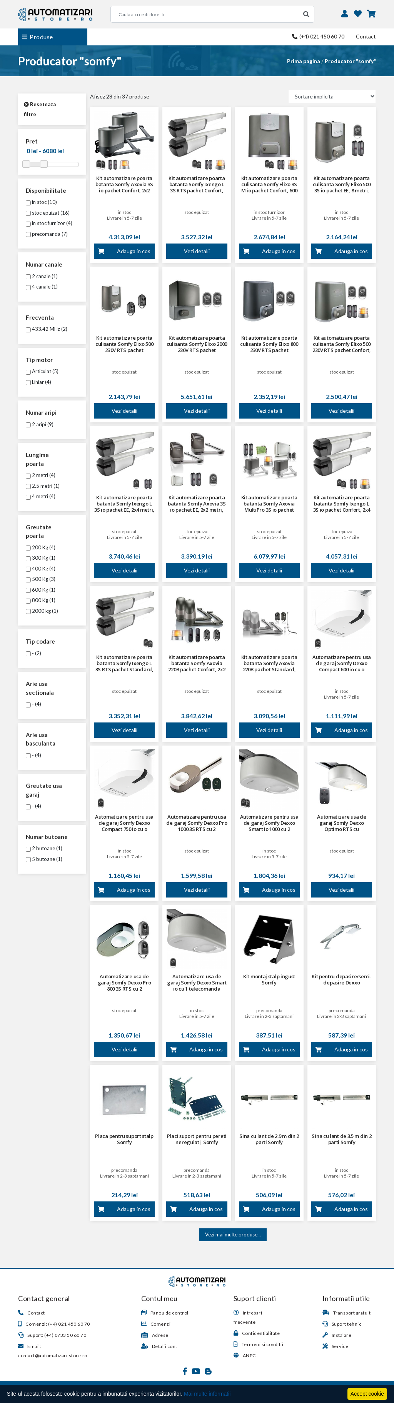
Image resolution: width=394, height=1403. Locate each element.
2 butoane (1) (44, 848)
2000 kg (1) (42, 611)
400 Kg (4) (40, 569)
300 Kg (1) (40, 558)
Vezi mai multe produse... (233, 1234)
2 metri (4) (40, 475)
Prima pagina (303, 61)
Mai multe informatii (207, 1394)
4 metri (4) (40, 496)
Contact (366, 36)
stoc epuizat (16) (48, 213)
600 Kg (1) (40, 590)
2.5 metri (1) (43, 486)
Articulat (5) (42, 371)
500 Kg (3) (40, 579)
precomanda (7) (47, 234)
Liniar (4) (38, 382)
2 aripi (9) (39, 424)
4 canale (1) (42, 287)
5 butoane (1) (44, 859)
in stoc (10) (41, 202)
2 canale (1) (42, 276)
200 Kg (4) (40, 547)
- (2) (33, 653)
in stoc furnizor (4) (49, 223)
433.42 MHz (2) (46, 329)
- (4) (33, 704)
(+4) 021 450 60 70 (318, 36)
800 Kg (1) (40, 600)
